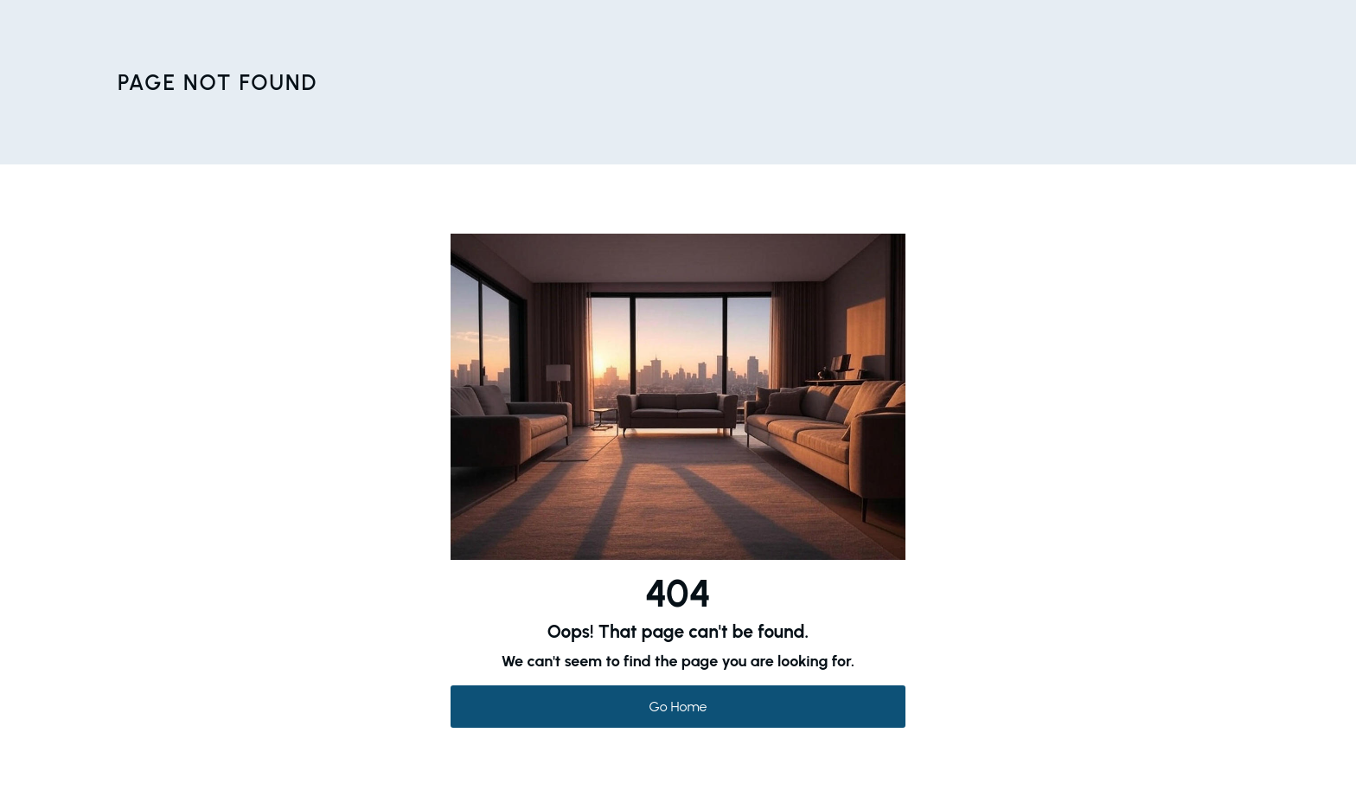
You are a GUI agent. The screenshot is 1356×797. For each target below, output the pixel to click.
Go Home (678, 706)
